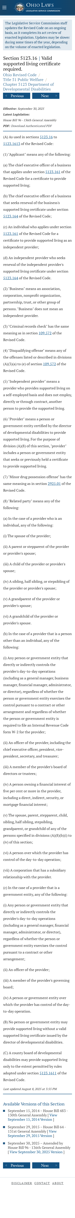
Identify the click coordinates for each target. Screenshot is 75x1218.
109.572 (45, 333)
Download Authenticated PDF (31, 126)
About (58, 1183)
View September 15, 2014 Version (32, 1117)
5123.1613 (11, 143)
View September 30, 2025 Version (36, 1151)
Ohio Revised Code (20, 74)
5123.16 (46, 136)
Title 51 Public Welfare (23, 79)
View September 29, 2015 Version (32, 1133)
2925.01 (54, 483)
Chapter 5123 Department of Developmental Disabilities (28, 87)
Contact (42, 1183)
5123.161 (52, 171)
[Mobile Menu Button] (4, 8)
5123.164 (10, 216)
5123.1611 (48, 1073)
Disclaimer (21, 1183)
